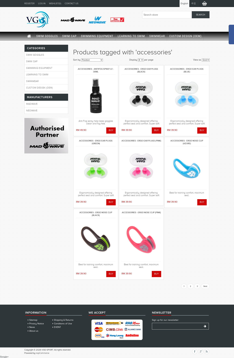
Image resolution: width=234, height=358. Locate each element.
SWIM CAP (69, 36)
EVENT (57, 327)
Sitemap (33, 320)
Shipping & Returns (63, 320)
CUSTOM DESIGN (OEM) (185, 36)
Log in (42, 3)
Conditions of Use (63, 323)
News (32, 327)
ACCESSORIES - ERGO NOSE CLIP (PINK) (141, 212)
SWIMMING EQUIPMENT (97, 36)
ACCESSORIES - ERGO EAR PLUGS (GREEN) (95, 142)
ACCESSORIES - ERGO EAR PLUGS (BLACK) (141, 70)
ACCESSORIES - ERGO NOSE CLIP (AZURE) (186, 142)
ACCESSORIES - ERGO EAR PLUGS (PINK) (141, 140)
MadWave (32, 104)
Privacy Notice (36, 323)
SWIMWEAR (157, 36)
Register (29, 3)
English (184, 3)
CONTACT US (71, 3)
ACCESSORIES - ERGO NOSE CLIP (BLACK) (95, 213)
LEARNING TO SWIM (131, 36)
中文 (193, 3)
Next (205, 286)
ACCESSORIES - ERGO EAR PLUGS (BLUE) (186, 70)
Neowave (32, 110)
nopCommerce (42, 353)
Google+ (4, 357)
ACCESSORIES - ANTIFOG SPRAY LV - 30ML (96, 70)
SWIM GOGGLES (47, 36)
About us (33, 331)
